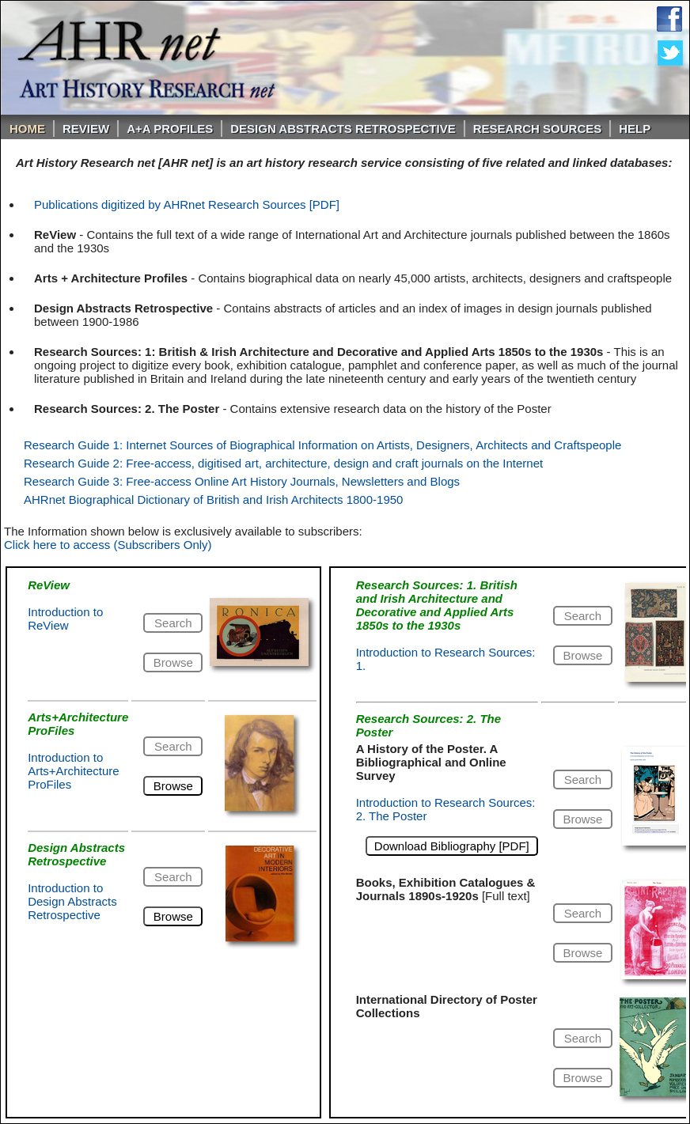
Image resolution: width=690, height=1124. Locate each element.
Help (634, 128)
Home (27, 128)
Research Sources (537, 128)
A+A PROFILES (170, 128)
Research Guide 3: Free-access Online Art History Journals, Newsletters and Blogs (242, 481)
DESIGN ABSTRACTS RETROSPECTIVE (342, 128)
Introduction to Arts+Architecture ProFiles (73, 771)
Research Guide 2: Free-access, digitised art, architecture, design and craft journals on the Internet (283, 463)
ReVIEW (86, 128)
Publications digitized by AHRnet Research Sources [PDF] (186, 204)
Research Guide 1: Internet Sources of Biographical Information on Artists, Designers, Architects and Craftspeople (322, 445)
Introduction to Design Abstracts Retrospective (72, 901)
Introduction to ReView (65, 618)
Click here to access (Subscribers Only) (108, 544)
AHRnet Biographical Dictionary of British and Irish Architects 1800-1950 (213, 499)
